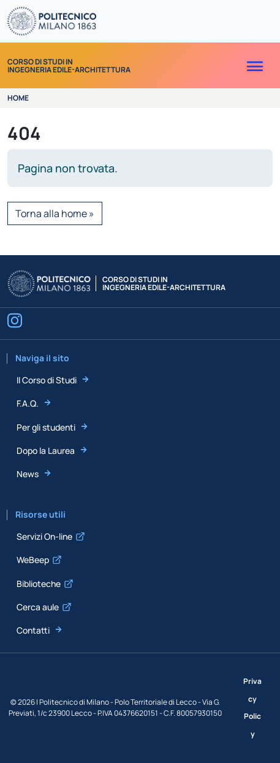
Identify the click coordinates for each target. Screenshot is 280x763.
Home (18, 98)
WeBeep (33, 560)
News (28, 474)
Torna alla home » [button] (54, 213)
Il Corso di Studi (47, 380)
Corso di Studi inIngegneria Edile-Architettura (69, 66)
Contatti (33, 630)
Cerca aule (38, 607)
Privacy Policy (252, 707)
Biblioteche (39, 583)
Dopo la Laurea (46, 450)
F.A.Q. (28, 403)
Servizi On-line (44, 536)
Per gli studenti (46, 427)
